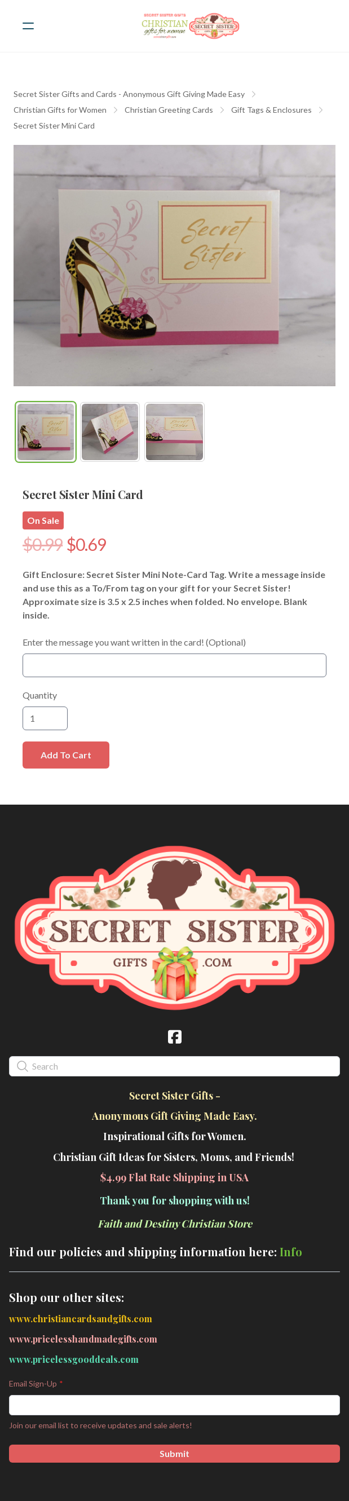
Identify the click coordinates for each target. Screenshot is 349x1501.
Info (291, 1251)
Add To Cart (66, 754)
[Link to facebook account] (175, 1036)
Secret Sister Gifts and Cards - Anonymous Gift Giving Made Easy (129, 94)
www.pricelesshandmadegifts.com (83, 1339)
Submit (174, 1453)
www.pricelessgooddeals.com (74, 1359)
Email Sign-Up (33, 1383)
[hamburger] (28, 26)
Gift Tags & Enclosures (271, 109)
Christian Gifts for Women (60, 109)
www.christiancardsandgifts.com (80, 1319)
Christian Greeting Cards (169, 109)
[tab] (46, 432)
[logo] (189, 26)
